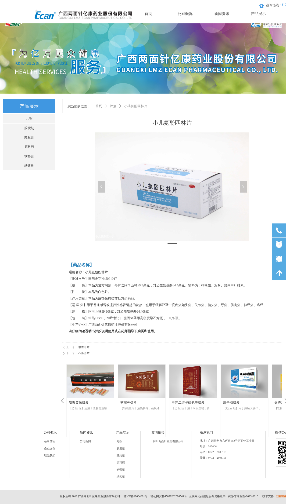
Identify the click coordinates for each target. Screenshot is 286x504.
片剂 (113, 106)
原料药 (29, 147)
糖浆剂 (29, 166)
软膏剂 (29, 156)
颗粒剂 (29, 137)
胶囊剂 (29, 128)
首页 (98, 106)
